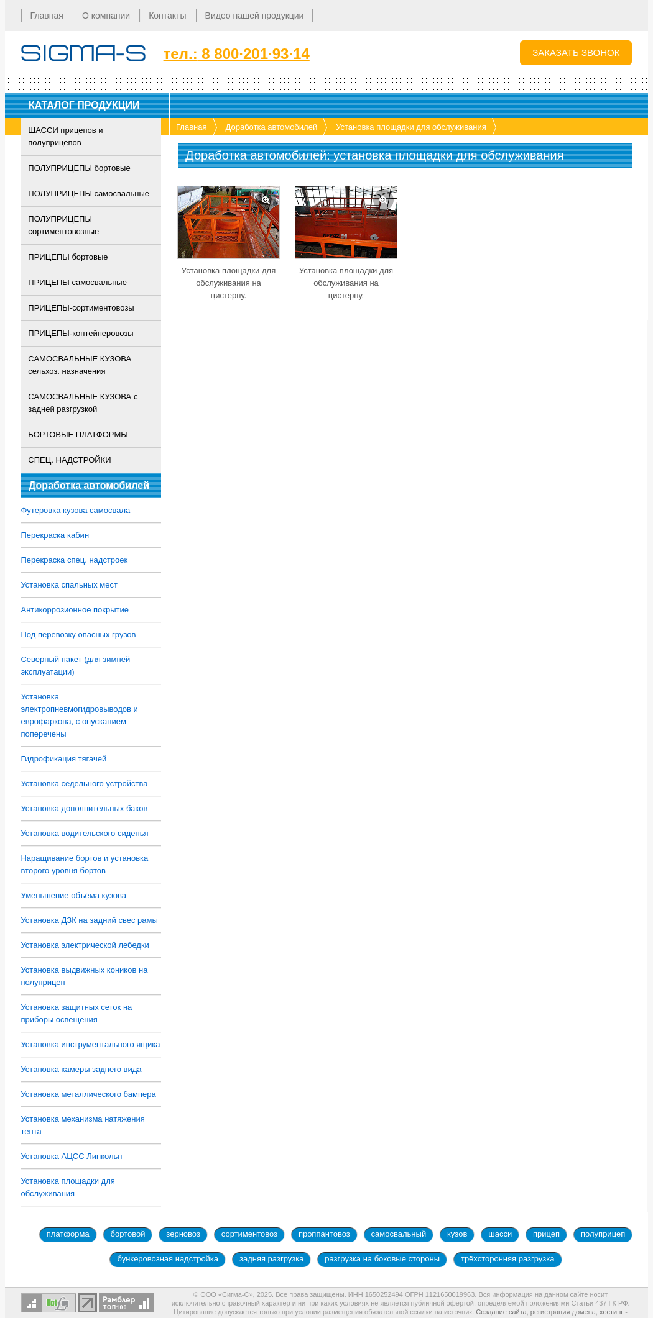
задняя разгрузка (271, 1258)
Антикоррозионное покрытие (75, 609)
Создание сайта (501, 1312)
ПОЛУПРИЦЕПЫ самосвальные (89, 193)
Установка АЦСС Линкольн (72, 1156)
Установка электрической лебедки (85, 945)
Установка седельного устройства (84, 783)
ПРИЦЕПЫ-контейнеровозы (81, 333)
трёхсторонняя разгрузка (508, 1258)
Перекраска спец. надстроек (74, 560)
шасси (500, 1233)
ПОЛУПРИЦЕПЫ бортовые (80, 168)
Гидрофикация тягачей (64, 758)
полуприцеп (603, 1233)
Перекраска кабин (55, 535)
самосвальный (399, 1233)
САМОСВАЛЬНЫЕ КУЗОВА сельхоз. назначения (80, 365)
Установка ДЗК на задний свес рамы (89, 920)
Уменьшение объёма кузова (73, 895)
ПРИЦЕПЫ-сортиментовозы (81, 307)
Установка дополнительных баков (84, 808)
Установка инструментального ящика (90, 1044)
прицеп (546, 1233)
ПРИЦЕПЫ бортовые (68, 256)
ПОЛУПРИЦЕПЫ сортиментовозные (64, 225)
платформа (68, 1233)
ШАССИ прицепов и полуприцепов (66, 136)
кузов (457, 1233)
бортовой (128, 1233)
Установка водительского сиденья (85, 833)
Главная (191, 127)
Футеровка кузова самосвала (76, 510)
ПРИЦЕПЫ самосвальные (78, 282)
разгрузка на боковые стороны (382, 1258)
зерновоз (183, 1233)
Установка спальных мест (69, 584)
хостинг (611, 1312)
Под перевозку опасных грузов (78, 634)
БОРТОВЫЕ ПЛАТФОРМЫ (78, 434)
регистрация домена (563, 1312)
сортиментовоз (249, 1233)
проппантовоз (324, 1233)
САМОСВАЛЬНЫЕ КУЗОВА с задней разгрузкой (83, 403)
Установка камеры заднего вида (81, 1069)
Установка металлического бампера (88, 1094)
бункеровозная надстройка (167, 1258)
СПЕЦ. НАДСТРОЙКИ (70, 460)
